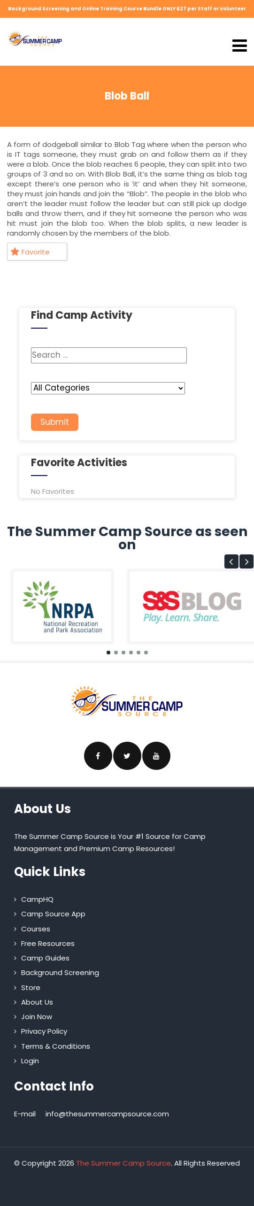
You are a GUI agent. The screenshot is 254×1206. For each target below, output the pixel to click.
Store (30, 987)
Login (30, 1061)
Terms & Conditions (55, 1046)
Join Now (36, 1017)
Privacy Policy (44, 1031)
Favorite (30, 252)
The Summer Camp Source (123, 1163)
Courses (35, 929)
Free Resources (48, 943)
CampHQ (37, 899)
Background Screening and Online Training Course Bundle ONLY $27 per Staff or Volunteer (127, 8)
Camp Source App (53, 914)
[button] (231, 561)
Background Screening (60, 972)
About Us (37, 1002)
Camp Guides (45, 958)
